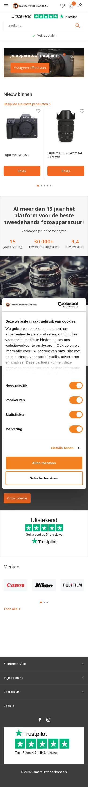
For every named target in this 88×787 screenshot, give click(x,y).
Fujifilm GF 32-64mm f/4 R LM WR (64, 155)
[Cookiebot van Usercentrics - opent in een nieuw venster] (59, 305)
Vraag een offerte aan (30, 68)
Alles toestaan (44, 463)
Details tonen (62, 448)
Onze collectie (17, 498)
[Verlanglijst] (62, 6)
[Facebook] (40, 720)
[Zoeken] (44, 25)
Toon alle (12, 609)
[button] (38, 186)
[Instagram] (48, 720)
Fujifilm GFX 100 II (16, 155)
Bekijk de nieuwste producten (27, 104)
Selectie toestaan (44, 478)
